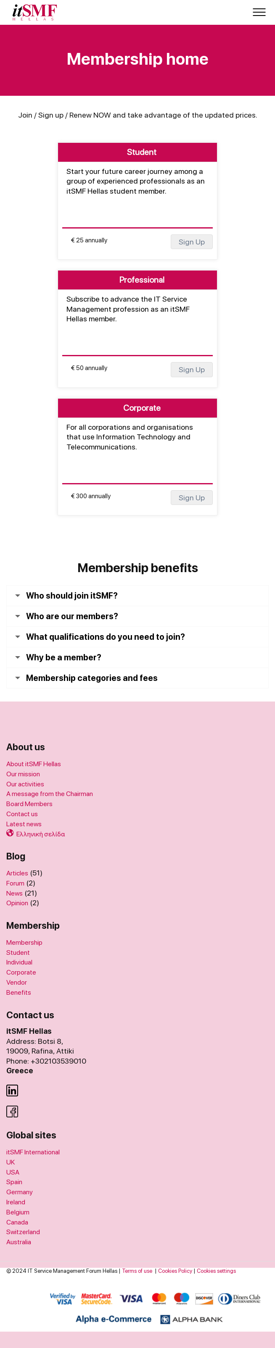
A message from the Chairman (49, 794)
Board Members (29, 804)
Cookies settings (216, 1271)
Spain (14, 1182)
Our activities (25, 784)
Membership (24, 942)
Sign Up (192, 241)
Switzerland (23, 1232)
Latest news (24, 824)
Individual (19, 962)
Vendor (16, 982)
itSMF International (33, 1152)
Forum (15, 883)
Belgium (17, 1212)
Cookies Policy (175, 1271)
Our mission (23, 774)
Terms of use (137, 1271)
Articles (17, 873)
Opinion (17, 903)
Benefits (18, 992)
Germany (19, 1192)
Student (18, 952)
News (14, 893)
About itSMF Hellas (33, 764)
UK (10, 1162)
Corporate (21, 972)
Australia (18, 1242)
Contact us (22, 814)
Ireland (15, 1202)
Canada (17, 1222)
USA (12, 1172)
